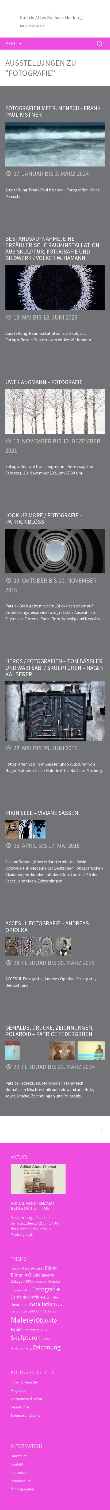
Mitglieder (19, 1390)
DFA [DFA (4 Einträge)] (28, 1281)
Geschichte (20, 1407)
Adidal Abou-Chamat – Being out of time (34, 1205)
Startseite (19, 1455)
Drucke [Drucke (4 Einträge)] (54, 1281)
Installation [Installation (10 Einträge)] (41, 1304)
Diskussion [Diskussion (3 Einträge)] (40, 1281)
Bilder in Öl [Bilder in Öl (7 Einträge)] (21, 1275)
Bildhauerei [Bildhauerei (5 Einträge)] (43, 1275)
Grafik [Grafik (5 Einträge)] (33, 1297)
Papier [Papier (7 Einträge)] (17, 1329)
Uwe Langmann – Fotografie (44, 382)
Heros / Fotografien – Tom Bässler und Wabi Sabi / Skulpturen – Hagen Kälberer (54, 667)
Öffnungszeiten (23, 1489)
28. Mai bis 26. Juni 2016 (45, 748)
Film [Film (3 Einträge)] (28, 1290)
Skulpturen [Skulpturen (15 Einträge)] (26, 1337)
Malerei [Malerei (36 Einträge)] (23, 1320)
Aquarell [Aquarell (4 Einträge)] (37, 1268)
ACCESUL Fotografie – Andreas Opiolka (47, 926)
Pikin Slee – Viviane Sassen (41, 813)
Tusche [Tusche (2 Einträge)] (45, 1339)
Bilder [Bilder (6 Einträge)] (51, 1268)
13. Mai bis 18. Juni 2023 (45, 317)
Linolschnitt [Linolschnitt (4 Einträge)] (37, 1311)
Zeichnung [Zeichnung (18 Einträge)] (46, 1347)
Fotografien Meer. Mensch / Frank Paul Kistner (53, 111)
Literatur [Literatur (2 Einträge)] (52, 1311)
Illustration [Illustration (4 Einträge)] (19, 1304)
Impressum (20, 1472)
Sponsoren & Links (25, 1415)
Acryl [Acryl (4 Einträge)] (26, 1268)
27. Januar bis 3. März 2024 (51, 173)
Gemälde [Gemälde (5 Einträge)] (19, 1297)
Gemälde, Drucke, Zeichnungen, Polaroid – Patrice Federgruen (49, 1031)
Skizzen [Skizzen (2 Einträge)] (44, 1330)
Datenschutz (21, 1480)
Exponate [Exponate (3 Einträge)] (17, 1290)
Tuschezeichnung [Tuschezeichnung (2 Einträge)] (21, 1348)
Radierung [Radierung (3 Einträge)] (31, 1329)
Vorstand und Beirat (26, 1398)
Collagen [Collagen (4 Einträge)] (18, 1281)
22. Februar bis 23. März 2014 (53, 1067)
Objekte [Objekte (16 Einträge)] (46, 1320)
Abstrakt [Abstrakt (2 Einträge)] (16, 1268)
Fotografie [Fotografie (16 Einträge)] (46, 1289)
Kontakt (17, 1464)
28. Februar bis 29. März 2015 (53, 963)
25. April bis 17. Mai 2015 (46, 845)
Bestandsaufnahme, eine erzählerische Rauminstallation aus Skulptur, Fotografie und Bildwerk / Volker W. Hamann (52, 248)
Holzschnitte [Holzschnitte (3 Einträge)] (49, 1297)
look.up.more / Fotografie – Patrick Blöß (44, 518)
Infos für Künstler (24, 1382)
